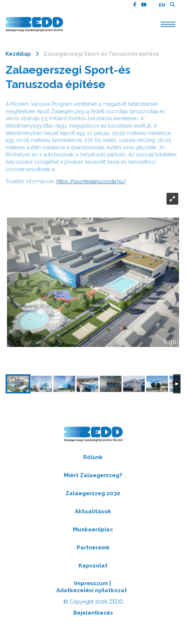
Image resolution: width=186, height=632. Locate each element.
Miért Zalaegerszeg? (93, 475)
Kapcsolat (93, 565)
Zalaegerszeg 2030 (93, 493)
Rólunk (93, 457)
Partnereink (93, 547)
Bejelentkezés (93, 613)
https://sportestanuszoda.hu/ (91, 181)
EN (162, 5)
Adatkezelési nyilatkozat (91, 590)
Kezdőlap (18, 54)
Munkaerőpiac (93, 529)
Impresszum (91, 583)
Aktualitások (93, 511)
